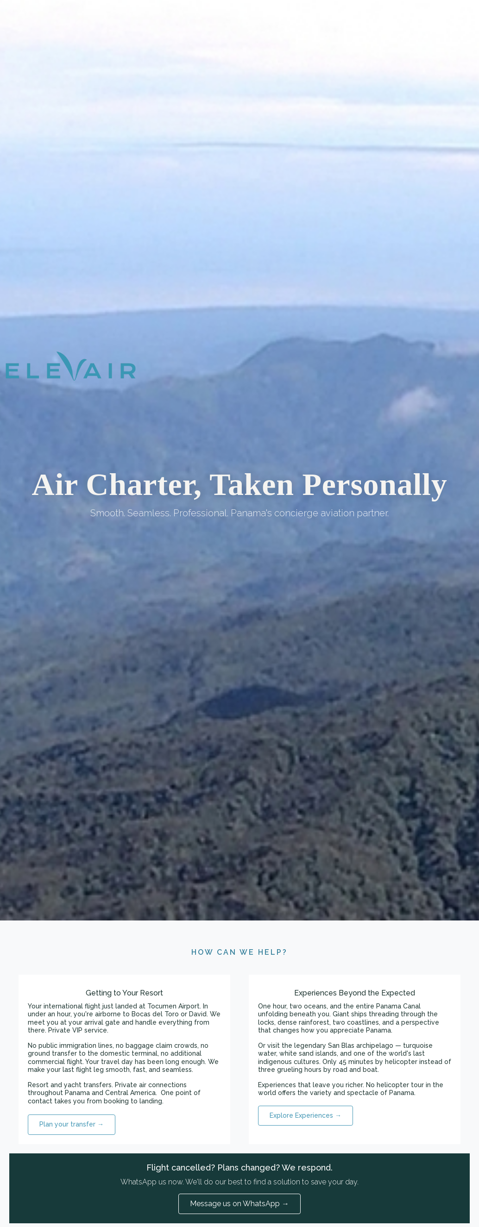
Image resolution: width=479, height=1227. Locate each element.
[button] (71, 1124)
